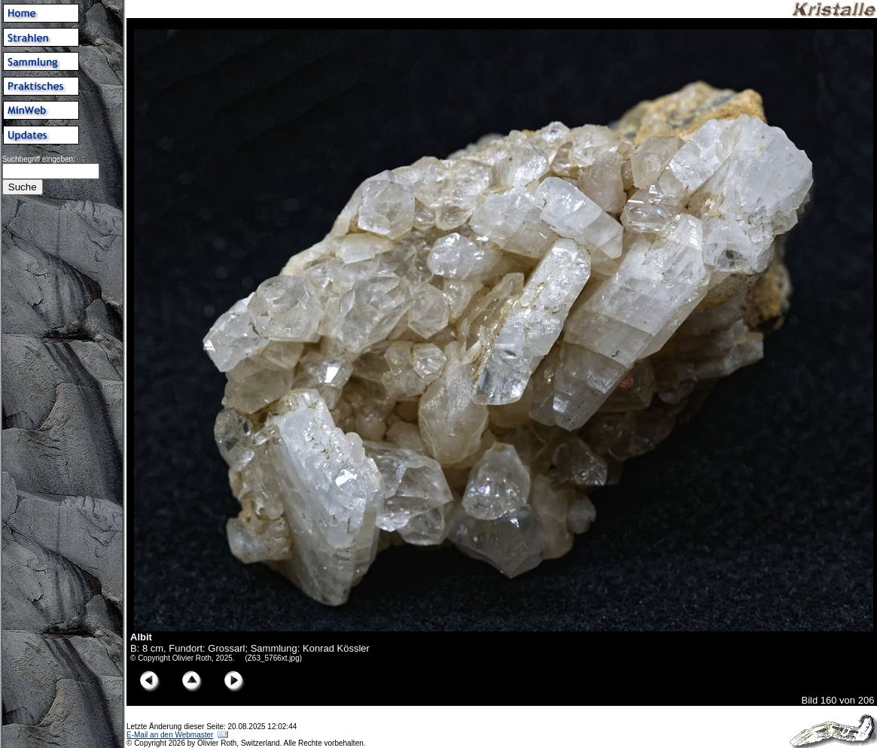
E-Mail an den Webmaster (169, 735)
